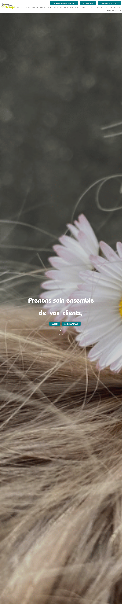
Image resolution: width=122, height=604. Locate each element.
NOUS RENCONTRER (95, 7)
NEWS (83, 7)
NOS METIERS (45, 7)
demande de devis (114, 11)
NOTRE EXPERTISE (32, 7)
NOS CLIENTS (74, 7)
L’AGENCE (20, 7)
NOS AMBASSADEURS (61, 7)
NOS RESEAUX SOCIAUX (112, 7)
